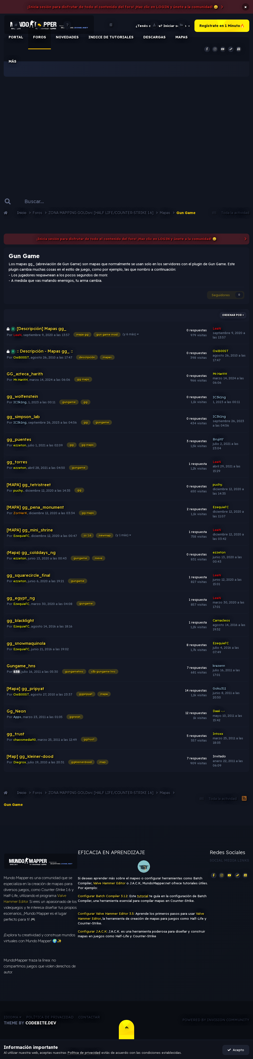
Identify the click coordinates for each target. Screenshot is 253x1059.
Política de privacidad (50, 1017)
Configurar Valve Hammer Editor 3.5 (106, 913)
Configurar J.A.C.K (92, 931)
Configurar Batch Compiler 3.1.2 (102, 896)
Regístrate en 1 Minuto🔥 (221, 26)
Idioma (12, 1017)
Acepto (236, 1050)
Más (12, 61)
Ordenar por (233, 315)
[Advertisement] (126, 128)
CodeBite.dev (40, 1022)
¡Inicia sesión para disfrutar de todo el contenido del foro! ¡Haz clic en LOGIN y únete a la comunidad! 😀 (122, 7)
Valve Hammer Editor (109, 883)
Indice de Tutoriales (110, 32)
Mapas (181, 32)
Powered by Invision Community (215, 1020)
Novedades (67, 32)
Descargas (154, 32)
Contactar (89, 1017)
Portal (16, 32)
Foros (39, 32)
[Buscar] (39, 201)
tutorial (142, 896)
